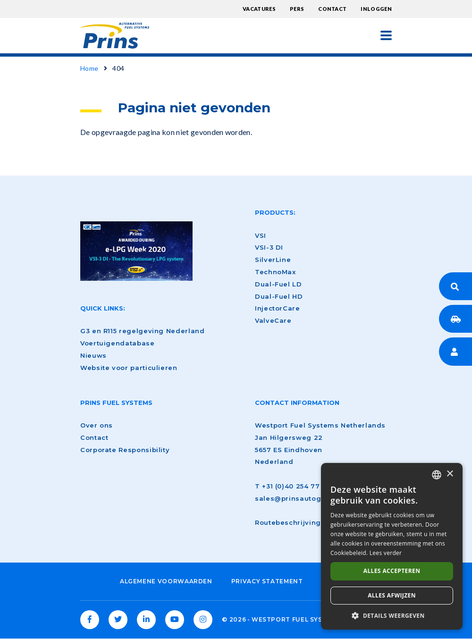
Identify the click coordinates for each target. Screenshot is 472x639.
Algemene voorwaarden (166, 581)
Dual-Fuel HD (279, 296)
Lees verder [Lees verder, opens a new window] (386, 553)
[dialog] (392, 546)
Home (89, 68)
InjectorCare (277, 308)
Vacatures (259, 9)
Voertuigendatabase (117, 343)
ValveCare (273, 320)
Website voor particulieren (128, 367)
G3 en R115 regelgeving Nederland (142, 331)
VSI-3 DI (269, 247)
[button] (391, 615)
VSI (260, 235)
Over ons (96, 425)
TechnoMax (275, 272)
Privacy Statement (267, 581)
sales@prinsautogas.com (301, 498)
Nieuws (93, 355)
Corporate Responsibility (124, 450)
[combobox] (436, 474)
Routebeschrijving (288, 522)
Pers (297, 9)
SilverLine (273, 259)
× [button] (449, 474)
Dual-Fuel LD (278, 284)
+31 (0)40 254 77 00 (296, 486)
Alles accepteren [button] (392, 571)
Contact (332, 9)
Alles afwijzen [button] (392, 595)
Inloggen (376, 9)
